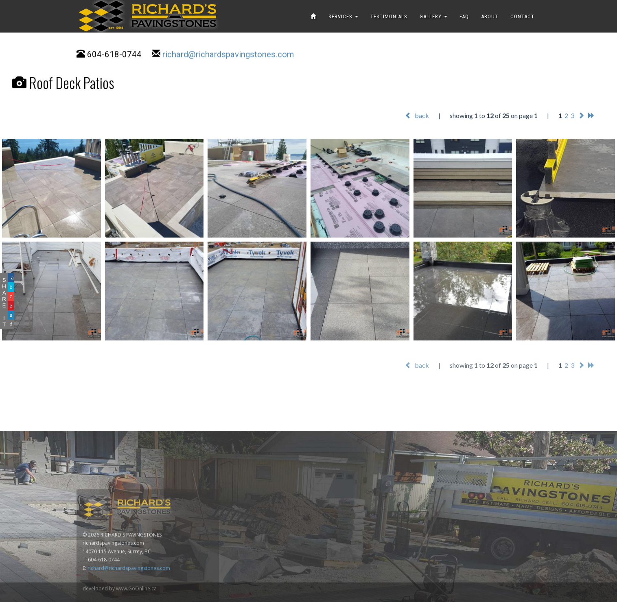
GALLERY (433, 16)
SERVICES (343, 16)
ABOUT (489, 16)
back (417, 116)
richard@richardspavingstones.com (228, 55)
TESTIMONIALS (388, 16)
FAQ (464, 16)
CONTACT (522, 16)
